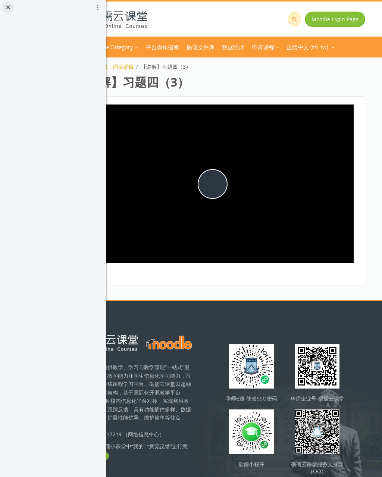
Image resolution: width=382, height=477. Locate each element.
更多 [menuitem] (251, 47)
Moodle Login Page (337, 19)
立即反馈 (183, 436)
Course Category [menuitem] (172, 47)
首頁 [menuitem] (137, 47)
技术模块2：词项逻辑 (168, 66)
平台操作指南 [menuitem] (222, 47)
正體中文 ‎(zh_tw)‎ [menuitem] (290, 47)
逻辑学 (128, 66)
